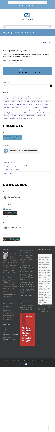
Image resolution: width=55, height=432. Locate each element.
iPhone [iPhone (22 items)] (18, 104)
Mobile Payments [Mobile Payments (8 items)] (9, 107)
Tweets (21, 60)
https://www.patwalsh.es (9, 339)
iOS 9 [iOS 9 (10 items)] (33, 102)
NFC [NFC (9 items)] (24, 107)
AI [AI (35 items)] (5, 96)
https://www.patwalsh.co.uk (10, 334)
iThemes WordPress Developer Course (26, 284)
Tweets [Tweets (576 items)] (47, 110)
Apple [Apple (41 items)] (19, 96)
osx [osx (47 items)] (30, 107)
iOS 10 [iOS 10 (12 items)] (40, 102)
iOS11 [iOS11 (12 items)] (48, 102)
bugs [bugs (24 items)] (6, 99)
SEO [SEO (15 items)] (28, 110)
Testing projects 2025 (9, 162)
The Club (29, 250)
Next (50, 42)
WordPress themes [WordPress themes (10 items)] (26, 118)
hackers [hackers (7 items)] (14, 102)
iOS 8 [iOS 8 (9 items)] (27, 102)
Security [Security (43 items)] (20, 110)
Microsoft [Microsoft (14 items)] (46, 104)
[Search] (51, 86)
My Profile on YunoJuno (9, 217)
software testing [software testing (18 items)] (37, 110)
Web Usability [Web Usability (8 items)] (44, 113)
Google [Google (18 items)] (6, 102)
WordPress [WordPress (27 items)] (41, 116)
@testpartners (8, 54)
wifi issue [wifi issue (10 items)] (13, 116)
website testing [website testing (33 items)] (33, 113)
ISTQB (21, 295)
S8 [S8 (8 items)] (5, 110)
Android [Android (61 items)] (12, 96)
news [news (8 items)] (18, 107)
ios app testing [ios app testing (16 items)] (8, 104)
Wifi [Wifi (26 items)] (6, 116)
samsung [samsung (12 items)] (12, 110)
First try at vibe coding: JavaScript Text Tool (15, 166)
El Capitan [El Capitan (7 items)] (42, 99)
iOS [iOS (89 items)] (21, 102)
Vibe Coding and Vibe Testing (11, 169)
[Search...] (26, 86)
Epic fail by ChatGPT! (9, 173)
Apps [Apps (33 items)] (26, 96)
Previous (44, 42)
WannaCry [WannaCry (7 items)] (7, 113)
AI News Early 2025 (9, 177)
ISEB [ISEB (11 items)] (25, 104)
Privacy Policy (27, 360)
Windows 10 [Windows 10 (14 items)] (31, 116)
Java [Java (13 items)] (31, 104)
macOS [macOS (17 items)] (38, 104)
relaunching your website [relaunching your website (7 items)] (41, 107)
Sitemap (21, 360)
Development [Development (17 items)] (32, 99)
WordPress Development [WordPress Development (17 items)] (11, 118)
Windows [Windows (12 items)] (22, 116)
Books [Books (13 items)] (33, 96)
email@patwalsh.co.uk (9, 330)
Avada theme (45, 360)
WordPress (38, 360)
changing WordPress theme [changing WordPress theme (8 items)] (18, 99)
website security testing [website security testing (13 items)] (19, 113)
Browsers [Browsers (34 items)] (41, 96)
